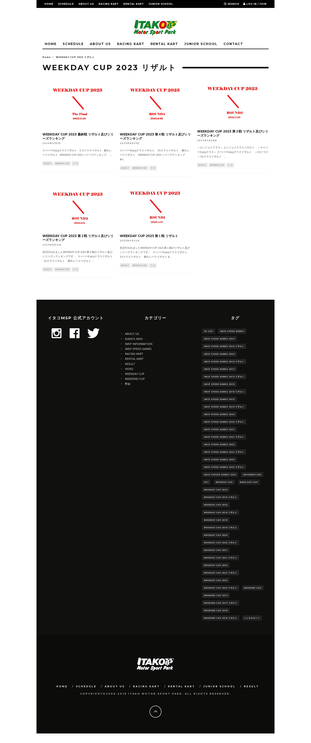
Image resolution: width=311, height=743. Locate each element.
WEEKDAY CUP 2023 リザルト (220, 596)
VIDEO (129, 369)
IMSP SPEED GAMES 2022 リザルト (224, 456)
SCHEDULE (66, 3)
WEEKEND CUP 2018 (216, 619)
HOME (48, 3)
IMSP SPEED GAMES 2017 (219, 370)
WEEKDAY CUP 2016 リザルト (220, 518)
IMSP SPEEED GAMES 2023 (220, 479)
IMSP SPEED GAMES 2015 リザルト (224, 347)
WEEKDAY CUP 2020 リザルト (220, 549)
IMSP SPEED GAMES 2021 (219, 433)
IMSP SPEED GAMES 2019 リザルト (224, 409)
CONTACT (233, 44)
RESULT (50, 11)
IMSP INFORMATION (138, 344)
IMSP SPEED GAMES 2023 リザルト (224, 471)
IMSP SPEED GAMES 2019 (219, 401)
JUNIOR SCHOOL (161, 3)
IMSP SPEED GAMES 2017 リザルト (224, 378)
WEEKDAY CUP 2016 (215, 510)
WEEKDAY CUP (62, 163)
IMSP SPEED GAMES (138, 349)
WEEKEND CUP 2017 (216, 604)
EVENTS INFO (134, 339)
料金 (128, 384)
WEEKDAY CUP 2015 (215, 495)
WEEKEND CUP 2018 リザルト (220, 627)
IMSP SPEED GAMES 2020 (219, 417)
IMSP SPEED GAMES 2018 (219, 386)
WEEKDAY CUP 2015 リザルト (220, 502)
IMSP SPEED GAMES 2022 (219, 448)
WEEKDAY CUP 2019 (215, 526)
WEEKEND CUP (135, 379)
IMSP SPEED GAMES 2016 (219, 355)
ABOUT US (86, 3)
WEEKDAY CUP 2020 (215, 541)
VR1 (206, 487)
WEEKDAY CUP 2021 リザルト (220, 565)
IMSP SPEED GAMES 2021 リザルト (224, 440)
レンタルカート (252, 627)
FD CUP (208, 331)
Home (46, 57)
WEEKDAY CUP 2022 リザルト (220, 580)
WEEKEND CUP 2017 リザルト (220, 611)
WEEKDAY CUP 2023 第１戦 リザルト (149, 236)
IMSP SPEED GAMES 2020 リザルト (224, 425)
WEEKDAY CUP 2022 (215, 572)
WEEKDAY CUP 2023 (215, 588)
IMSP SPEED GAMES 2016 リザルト (224, 363)
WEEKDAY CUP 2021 (215, 557)
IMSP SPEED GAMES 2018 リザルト (224, 394)
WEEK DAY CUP (249, 487)
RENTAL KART (133, 3)
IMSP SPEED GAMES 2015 (219, 339)
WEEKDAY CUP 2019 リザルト (220, 534)
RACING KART (109, 3)
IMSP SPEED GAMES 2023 (219, 464)
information (252, 479)
